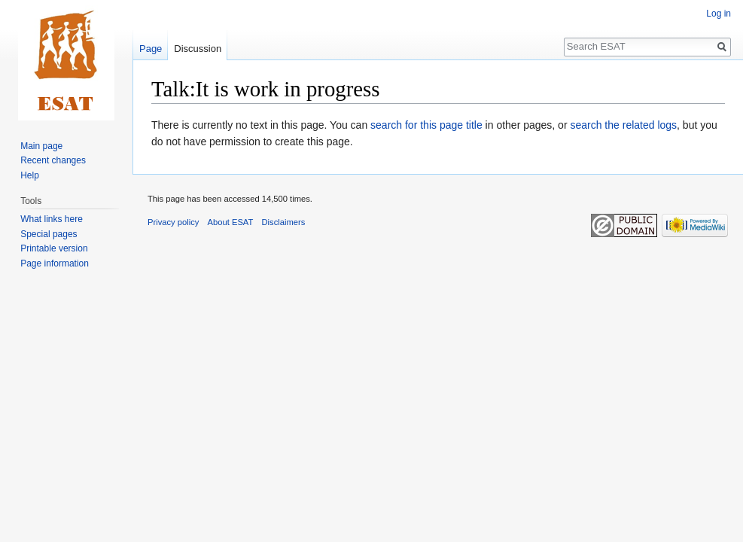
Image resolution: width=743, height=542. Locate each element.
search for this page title (426, 125)
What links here (51, 219)
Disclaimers (284, 222)
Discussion (197, 48)
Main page (41, 146)
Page (150, 48)
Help (29, 175)
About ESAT (231, 222)
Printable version (53, 248)
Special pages (48, 234)
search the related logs (623, 125)
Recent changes (53, 160)
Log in (718, 13)
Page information (54, 263)
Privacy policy (173, 222)
